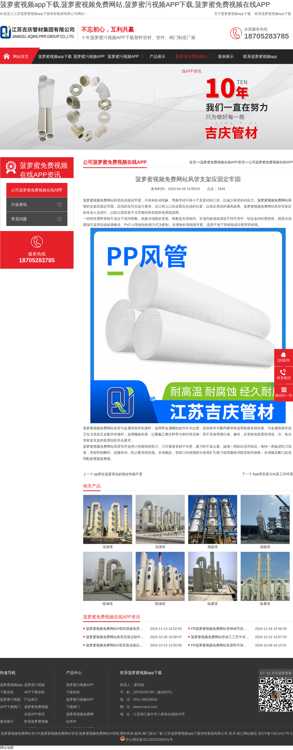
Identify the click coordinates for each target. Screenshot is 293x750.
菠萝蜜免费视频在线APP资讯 (191, 59)
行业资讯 (19, 204)
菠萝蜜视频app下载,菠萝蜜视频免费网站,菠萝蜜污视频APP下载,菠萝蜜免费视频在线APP (135, 4)
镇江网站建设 (247, 733)
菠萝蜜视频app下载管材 (55, 59)
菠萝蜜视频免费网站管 (18, 733)
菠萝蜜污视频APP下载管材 (89, 59)
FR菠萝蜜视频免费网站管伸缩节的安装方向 (220, 629)
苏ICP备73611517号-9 (275, 733)
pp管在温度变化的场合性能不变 (118, 474)
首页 (192, 162)
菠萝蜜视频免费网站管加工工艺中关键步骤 (220, 637)
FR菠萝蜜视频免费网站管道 (57, 733)
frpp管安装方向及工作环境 (273, 474)
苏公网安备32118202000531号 (146, 739)
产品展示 (157, 56)
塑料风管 (127, 733)
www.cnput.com (145, 707)
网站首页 (21, 56)
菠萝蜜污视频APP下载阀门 (123, 59)
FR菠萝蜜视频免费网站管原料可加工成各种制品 (220, 645)
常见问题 (19, 219)
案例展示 (226, 56)
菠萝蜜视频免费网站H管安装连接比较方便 (115, 645)
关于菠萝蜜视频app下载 (232, 14)
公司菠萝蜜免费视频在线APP (36, 190)
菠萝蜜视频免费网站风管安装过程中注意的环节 (115, 637)
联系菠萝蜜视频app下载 (273, 14)
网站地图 (7, 748)
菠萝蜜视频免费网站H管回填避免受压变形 (115, 629)
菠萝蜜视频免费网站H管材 (99, 733)
